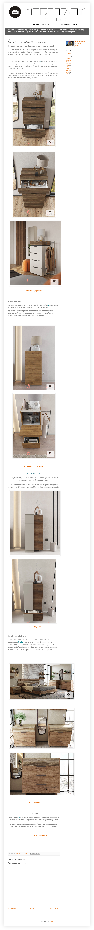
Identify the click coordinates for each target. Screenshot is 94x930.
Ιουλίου (67, 65)
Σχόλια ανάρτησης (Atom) (19, 910)
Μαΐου (67, 67)
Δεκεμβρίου (68, 56)
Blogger (51, 921)
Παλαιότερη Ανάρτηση (55, 908)
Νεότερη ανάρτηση (12, 908)
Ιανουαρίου (68, 53)
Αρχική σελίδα (33, 908)
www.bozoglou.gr (40, 835)
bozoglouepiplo (81, 41)
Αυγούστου (68, 60)
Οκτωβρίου (68, 58)
